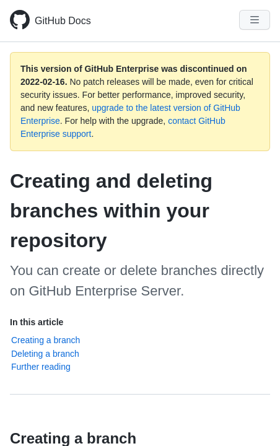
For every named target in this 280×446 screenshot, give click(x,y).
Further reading (41, 367)
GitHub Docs (63, 20)
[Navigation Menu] (254, 20)
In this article (36, 322)
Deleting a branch (45, 354)
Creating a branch (45, 340)
